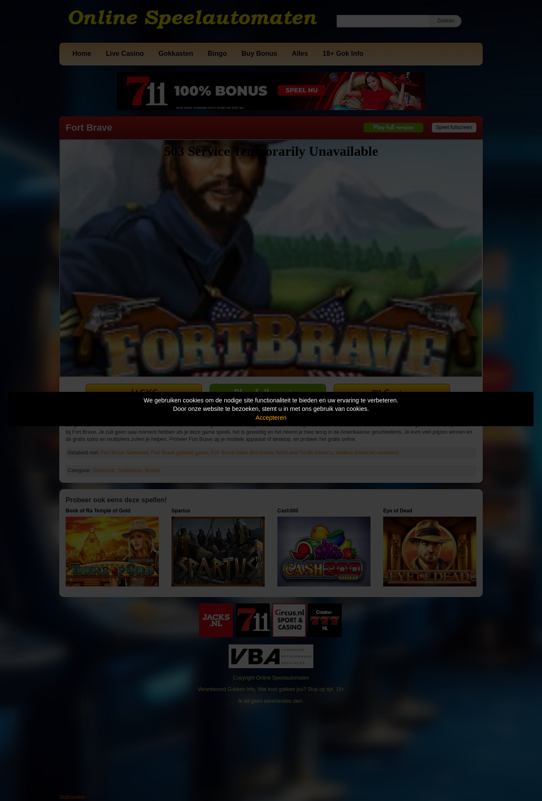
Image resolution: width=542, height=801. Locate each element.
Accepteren (271, 417)
